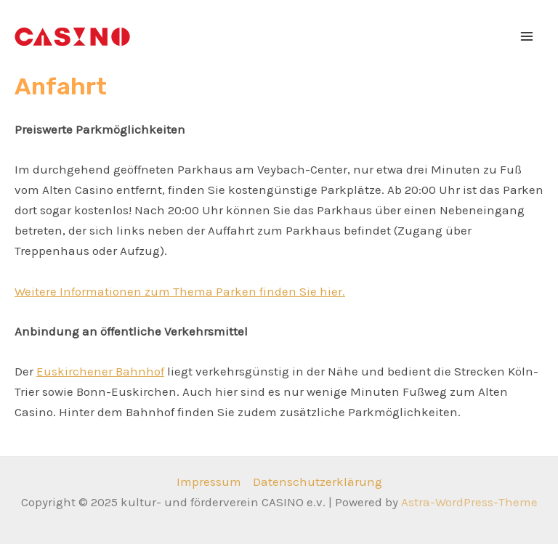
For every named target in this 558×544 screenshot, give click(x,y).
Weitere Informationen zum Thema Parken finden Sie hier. (180, 291)
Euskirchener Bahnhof (100, 371)
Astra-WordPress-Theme (469, 502)
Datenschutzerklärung (317, 481)
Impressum (209, 481)
